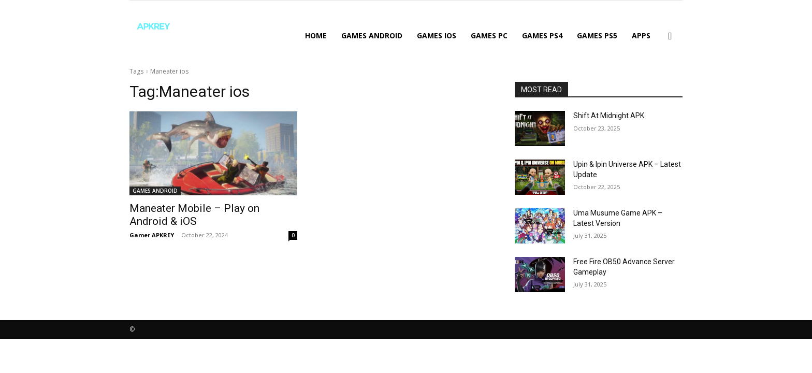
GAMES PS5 (597, 35)
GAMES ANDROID (371, 35)
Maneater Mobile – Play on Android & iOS (194, 214)
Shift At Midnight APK (608, 115)
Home (316, 35)
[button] (670, 36)
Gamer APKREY (151, 235)
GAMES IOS (436, 35)
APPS (641, 35)
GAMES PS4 (542, 35)
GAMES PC (489, 35)
